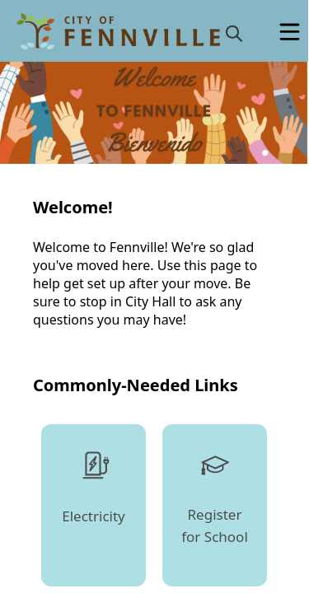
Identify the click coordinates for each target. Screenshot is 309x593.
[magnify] (234, 32)
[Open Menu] (289, 31)
